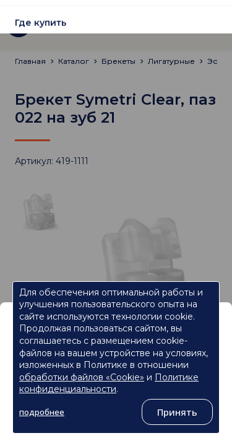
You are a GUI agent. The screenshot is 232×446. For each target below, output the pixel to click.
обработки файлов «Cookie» (81, 377)
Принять (177, 412)
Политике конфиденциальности (109, 383)
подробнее (41, 412)
